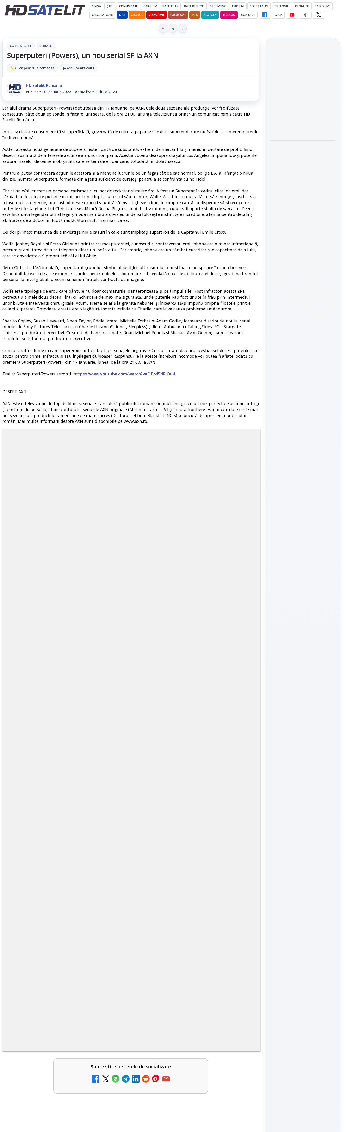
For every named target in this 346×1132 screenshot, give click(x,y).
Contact (248, 15)
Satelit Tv (170, 6)
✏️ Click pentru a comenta (32, 68)
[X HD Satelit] (319, 15)
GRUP (278, 15)
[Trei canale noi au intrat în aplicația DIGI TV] (108, 844)
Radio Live (322, 6)
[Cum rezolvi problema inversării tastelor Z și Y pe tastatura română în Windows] (238, 890)
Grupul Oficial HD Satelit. (98, 585)
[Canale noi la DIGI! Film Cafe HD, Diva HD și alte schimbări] (108, 732)
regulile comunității (81, 579)
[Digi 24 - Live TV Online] (238, 946)
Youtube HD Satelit (303, 670)
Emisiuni (238, 6)
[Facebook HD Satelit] (265, 15)
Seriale (45, 45)
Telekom (228, 15)
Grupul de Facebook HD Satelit (302, 640)
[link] (65, 734)
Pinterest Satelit (303, 710)
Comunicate (128, 6)
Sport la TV (259, 6)
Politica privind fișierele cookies (303, 848)
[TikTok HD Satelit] (305, 15)
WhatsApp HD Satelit (303, 656)
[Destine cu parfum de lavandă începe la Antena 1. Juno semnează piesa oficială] (238, 782)
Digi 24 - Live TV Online (180, 932)
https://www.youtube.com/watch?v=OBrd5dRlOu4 (124, 374)
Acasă (96, 6)
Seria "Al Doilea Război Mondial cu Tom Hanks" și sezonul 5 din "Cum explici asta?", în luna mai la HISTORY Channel (301, 151)
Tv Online (301, 6)
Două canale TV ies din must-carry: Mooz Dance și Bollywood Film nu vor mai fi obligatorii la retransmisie (54, 780)
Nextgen (210, 15)
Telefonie (281, 6)
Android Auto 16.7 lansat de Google (182, 721)
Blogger (211, 984)
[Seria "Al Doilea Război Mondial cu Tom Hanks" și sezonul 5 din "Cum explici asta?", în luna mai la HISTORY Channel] (302, 185)
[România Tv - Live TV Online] (108, 946)
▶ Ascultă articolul (78, 68)
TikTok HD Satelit (303, 683)
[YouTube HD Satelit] (292, 15)
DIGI (122, 15)
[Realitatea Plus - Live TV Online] (238, 844)
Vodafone (157, 15)
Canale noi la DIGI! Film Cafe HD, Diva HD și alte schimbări (51, 724)
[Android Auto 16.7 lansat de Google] (238, 732)
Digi (276, 774)
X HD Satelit (303, 697)
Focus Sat (178, 15)
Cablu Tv (150, 6)
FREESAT (294, 774)
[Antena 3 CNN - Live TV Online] (108, 890)
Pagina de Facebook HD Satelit (303, 621)
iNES (195, 15)
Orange (137, 15)
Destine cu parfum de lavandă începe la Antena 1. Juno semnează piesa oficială (183, 777)
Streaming (218, 6)
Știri (110, 6)
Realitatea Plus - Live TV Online (182, 833)
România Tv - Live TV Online (47, 935)
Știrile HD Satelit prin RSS (303, 727)
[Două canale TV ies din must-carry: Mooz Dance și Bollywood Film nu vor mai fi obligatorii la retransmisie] (108, 782)
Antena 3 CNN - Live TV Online (50, 879)
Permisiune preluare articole (303, 832)
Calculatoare (102, 15)
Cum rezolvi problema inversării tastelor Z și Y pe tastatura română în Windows (181, 885)
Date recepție (194, 6)
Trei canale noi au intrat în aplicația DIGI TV (52, 833)
